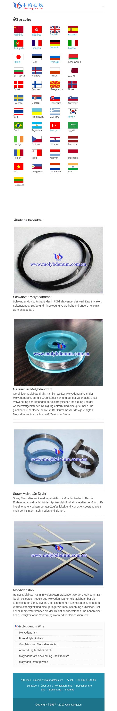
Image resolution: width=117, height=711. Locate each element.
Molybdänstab (23, 590)
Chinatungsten (73, 704)
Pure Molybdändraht (31, 638)
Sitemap (69, 689)
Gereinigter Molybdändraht (32, 389)
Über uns (45, 685)
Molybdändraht (28, 632)
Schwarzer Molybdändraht (32, 297)
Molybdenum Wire (29, 626)
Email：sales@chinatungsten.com (42, 680)
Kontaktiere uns (63, 685)
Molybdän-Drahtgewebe (33, 661)
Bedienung (55, 689)
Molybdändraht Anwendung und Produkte (44, 656)
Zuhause (32, 685)
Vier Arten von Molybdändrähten (38, 644)
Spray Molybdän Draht (29, 494)
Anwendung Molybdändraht (35, 650)
